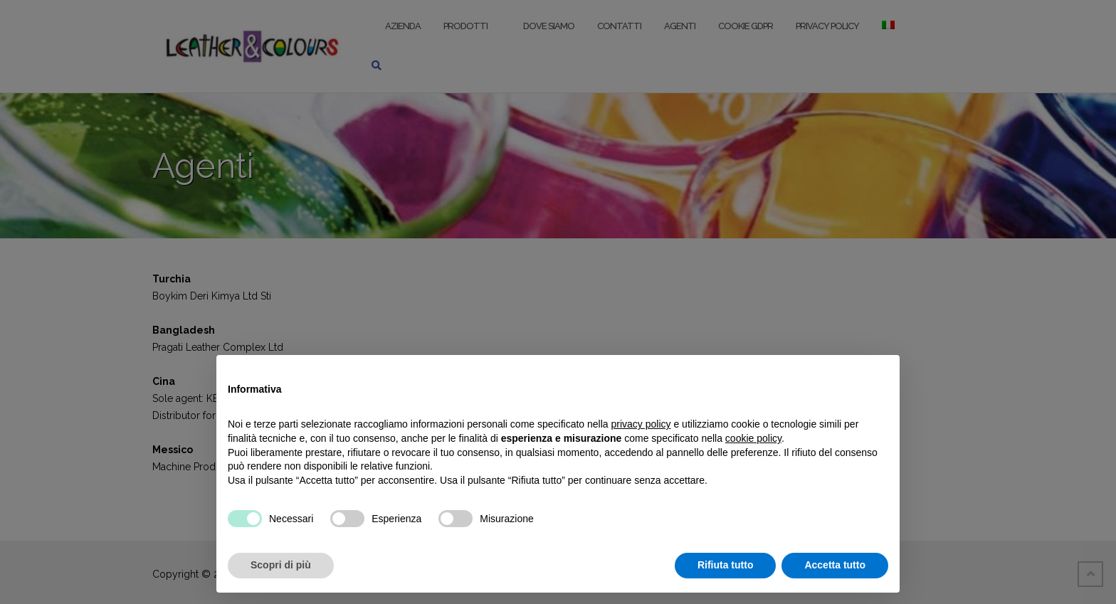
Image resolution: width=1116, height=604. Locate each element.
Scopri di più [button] (281, 565)
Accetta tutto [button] (834, 565)
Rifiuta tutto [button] (726, 565)
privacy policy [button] (641, 424)
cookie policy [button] (753, 438)
